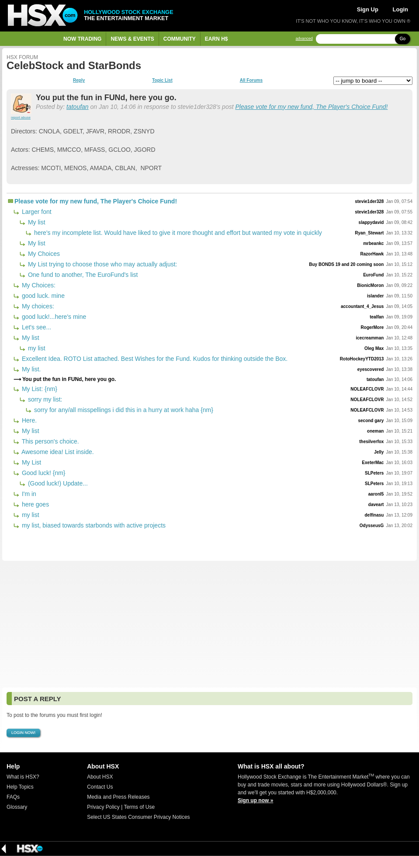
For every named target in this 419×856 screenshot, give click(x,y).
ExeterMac (373, 462)
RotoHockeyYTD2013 (362, 358)
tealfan (377, 316)
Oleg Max (374, 348)
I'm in (28, 493)
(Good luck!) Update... (57, 483)
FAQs (13, 797)
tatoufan (77, 106)
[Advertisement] (209, 624)
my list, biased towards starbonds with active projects (93, 525)
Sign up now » (255, 800)
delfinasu (374, 515)
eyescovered (370, 369)
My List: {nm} (38, 388)
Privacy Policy (103, 807)
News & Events (132, 39)
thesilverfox (371, 441)
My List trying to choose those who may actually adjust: (101, 264)
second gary (371, 420)
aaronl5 (376, 494)
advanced (304, 39)
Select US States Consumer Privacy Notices (138, 817)
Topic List (162, 80)
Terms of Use (139, 807)
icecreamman (370, 337)
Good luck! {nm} (43, 472)
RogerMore (372, 327)
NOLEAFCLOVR (367, 389)
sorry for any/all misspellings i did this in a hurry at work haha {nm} (122, 409)
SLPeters (374, 473)
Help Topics (20, 787)
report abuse (21, 117)
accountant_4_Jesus (362, 306)
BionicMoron (370, 285)
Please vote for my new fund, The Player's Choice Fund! (311, 106)
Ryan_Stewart (369, 233)
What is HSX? (23, 777)
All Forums (251, 80)
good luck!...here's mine (53, 316)
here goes (34, 504)
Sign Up (367, 9)
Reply (79, 80)
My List (30, 462)
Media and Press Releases (118, 797)
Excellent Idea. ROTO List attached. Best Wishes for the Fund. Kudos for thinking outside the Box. (153, 358)
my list (35, 348)
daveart (376, 504)
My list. (30, 369)
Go (402, 38)
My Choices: (37, 285)
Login (400, 9)
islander (375, 295)
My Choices (43, 253)
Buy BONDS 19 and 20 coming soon (346, 264)
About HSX (100, 777)
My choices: (37, 306)
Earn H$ (216, 39)
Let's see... (35, 327)
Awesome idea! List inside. (57, 451)
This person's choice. (49, 441)
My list (35, 222)
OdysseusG (372, 525)
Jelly (379, 452)
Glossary (17, 807)
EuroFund (373, 275)
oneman (375, 431)
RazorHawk (372, 254)
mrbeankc (373, 243)
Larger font (36, 211)
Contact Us (100, 787)
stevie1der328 (369, 201)
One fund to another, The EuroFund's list (82, 274)
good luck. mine (42, 295)
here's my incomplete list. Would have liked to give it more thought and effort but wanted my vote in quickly (177, 232)
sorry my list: (44, 399)
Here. (28, 420)
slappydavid (371, 222)
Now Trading (82, 39)
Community (179, 39)
